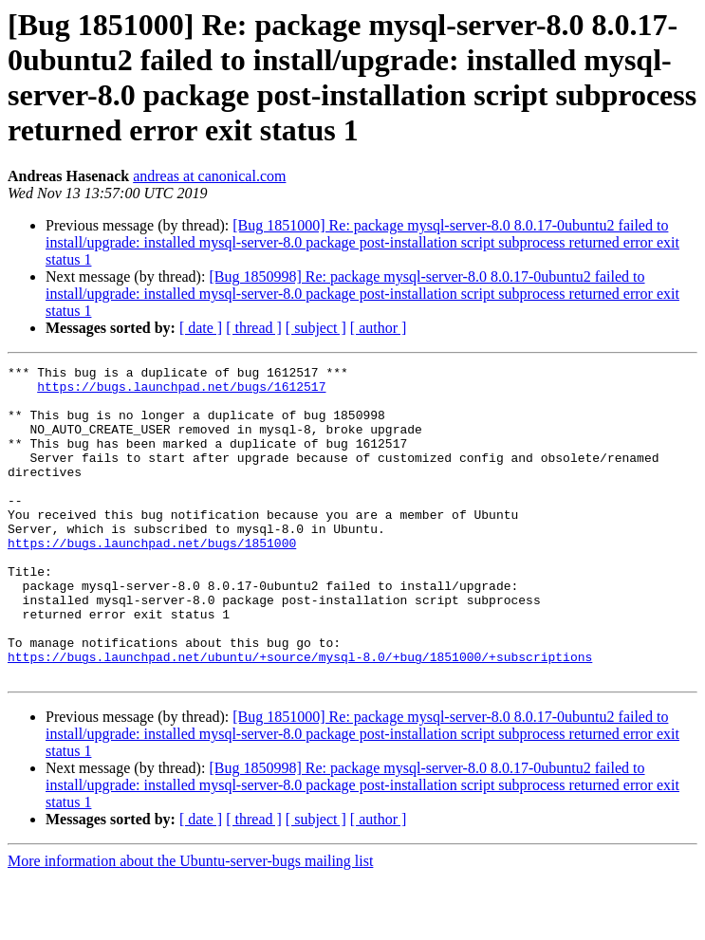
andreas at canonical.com (209, 176)
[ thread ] (254, 328)
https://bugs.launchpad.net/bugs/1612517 (181, 391)
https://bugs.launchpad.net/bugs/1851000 (152, 579)
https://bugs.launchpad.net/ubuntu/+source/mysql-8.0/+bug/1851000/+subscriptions (300, 716)
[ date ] (200, 328)
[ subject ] (316, 328)
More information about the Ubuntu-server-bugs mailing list (190, 923)
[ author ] (378, 328)
